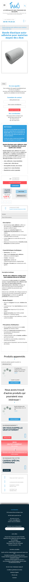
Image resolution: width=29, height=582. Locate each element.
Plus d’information (7, 217)
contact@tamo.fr (16, 520)
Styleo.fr (21, 567)
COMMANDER (15, 185)
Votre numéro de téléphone (14, 104)
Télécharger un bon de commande (14, 543)
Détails (4, 214)
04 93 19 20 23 (9, 22)
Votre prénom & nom (14, 99)
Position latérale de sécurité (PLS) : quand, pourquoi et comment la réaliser (14, 557)
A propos (14, 577)
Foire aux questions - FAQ (14, 545)
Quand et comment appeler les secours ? (14, 559)
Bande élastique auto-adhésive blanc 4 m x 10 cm (20, 408)
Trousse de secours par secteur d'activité (14, 536)
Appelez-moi (7, 437)
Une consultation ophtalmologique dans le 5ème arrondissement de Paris (14, 562)
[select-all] (6, 364)
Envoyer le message (14, 110)
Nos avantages (14, 540)
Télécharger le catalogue (15, 541)
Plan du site (14, 575)
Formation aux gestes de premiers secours (14, 555)
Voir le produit (14, 382)
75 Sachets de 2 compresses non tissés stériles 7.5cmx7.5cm (19, 370)
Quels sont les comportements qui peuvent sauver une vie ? (14, 553)
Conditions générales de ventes (14, 569)
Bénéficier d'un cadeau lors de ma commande (14, 538)
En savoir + (7, 470)
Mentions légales (14, 572)
